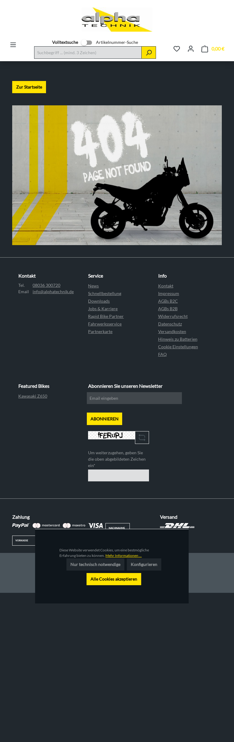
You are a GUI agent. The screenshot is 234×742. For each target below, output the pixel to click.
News (93, 285)
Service (95, 276)
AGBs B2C (168, 301)
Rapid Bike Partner (106, 316)
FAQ (162, 354)
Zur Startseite (29, 87)
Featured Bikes (33, 386)
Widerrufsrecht (173, 316)
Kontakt (165, 285)
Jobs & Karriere (103, 308)
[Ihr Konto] (191, 49)
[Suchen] (148, 52)
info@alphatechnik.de (53, 291)
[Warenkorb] (213, 49)
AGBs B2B (168, 308)
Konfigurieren (144, 564)
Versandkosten (172, 331)
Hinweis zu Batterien (177, 339)
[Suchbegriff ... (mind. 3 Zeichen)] (88, 52)
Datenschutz (170, 323)
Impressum (168, 293)
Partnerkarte (100, 331)
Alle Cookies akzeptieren (113, 579)
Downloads (99, 301)
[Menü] (13, 45)
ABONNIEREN (104, 418)
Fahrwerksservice (105, 323)
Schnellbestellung (104, 293)
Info (162, 276)
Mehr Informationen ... (123, 555)
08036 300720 (46, 285)
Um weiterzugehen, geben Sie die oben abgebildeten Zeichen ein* (117, 459)
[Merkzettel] (177, 49)
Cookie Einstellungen (178, 346)
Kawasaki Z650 (32, 396)
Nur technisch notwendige (95, 564)
